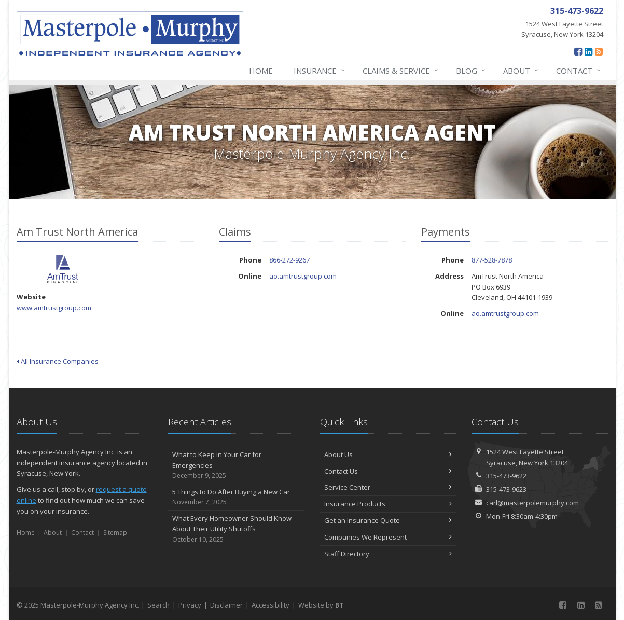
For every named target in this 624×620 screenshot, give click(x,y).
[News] (599, 51)
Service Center (388, 487)
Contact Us (388, 471)
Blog (471, 70)
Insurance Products (388, 503)
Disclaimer (226, 605)
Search (158, 605)
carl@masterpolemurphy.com (532, 502)
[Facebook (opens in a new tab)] (578, 51)
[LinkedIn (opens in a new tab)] (588, 51)
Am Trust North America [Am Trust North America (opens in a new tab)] (63, 269)
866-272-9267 (289, 260)
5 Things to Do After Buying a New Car (236, 497)
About (521, 70)
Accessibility (270, 605)
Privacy (189, 605)
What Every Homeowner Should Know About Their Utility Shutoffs (236, 529)
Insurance (320, 70)
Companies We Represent (388, 537)
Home (261, 70)
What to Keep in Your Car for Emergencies (236, 465)
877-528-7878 (492, 260)
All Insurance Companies (58, 361)
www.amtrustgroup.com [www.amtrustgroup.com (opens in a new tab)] (54, 307)
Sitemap (115, 532)
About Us (388, 454)
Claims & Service (401, 70)
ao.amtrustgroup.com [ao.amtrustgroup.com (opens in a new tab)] (303, 276)
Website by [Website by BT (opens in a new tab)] (320, 605)
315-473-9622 (506, 475)
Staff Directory (388, 553)
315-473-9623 (506, 489)
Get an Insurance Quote (388, 520)
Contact (579, 70)
